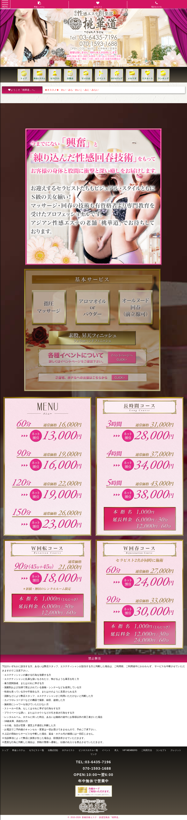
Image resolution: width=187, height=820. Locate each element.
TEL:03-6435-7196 (93, 762)
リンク (93, 754)
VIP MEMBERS (130, 750)
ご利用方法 (146, 750)
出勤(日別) (53, 750)
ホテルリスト (68, 750)
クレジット (175, 750)
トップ (5, 750)
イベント (106, 750)
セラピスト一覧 (36, 750)
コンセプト (161, 750)
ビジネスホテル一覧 (88, 750)
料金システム (18, 750)
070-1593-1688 (97, 768)
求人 (116, 750)
